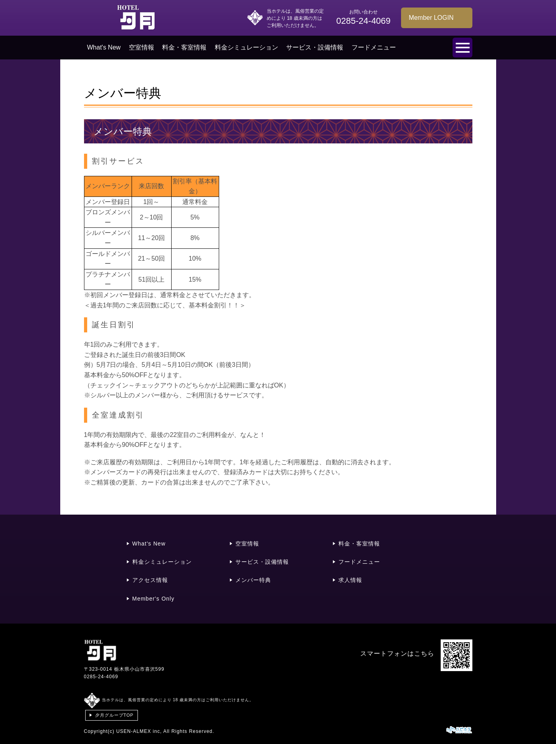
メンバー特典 (253, 580)
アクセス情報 (150, 580)
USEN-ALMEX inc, (139, 731)
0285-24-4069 (101, 676)
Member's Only (153, 598)
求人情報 (350, 580)
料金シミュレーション (246, 47)
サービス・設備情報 (314, 47)
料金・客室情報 (184, 47)
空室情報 (141, 47)
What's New (104, 47)
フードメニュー (374, 47)
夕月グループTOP (114, 715)
